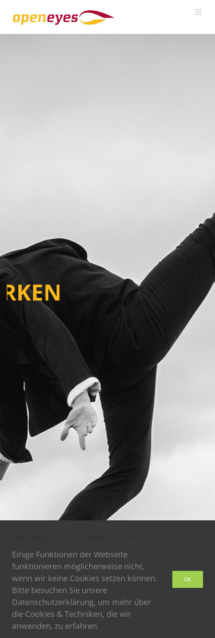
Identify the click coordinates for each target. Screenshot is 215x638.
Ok (187, 579)
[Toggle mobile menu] (199, 12)
